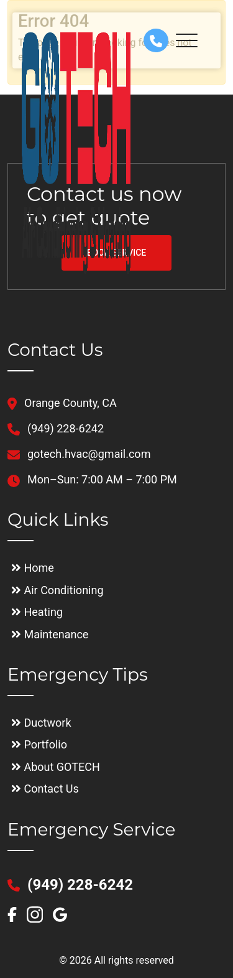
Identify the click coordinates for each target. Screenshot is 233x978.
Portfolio (39, 744)
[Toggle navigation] (191, 40)
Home (32, 567)
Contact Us (45, 788)
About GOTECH (55, 766)
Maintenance (49, 634)
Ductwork (41, 722)
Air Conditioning (57, 590)
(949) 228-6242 (55, 428)
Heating (37, 611)
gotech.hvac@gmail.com (78, 453)
